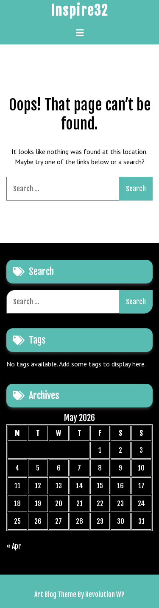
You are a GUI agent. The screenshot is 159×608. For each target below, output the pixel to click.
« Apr (13, 546)
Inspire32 (79, 10)
